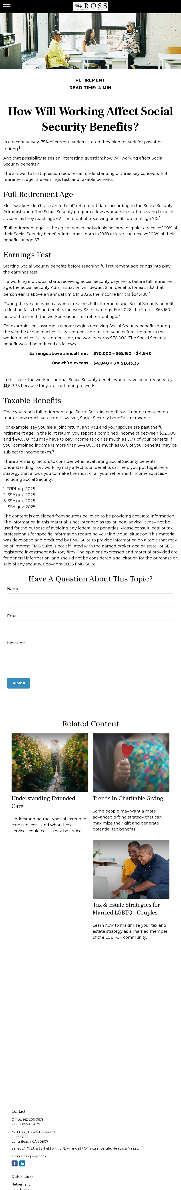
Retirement (21, 1184)
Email (13, 615)
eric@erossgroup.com (29, 1156)
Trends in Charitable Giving (128, 798)
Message (16, 643)
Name (13, 588)
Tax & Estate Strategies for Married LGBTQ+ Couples (126, 908)
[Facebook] (15, 1163)
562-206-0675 (33, 1120)
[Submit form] (18, 683)
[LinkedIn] (22, 1163)
